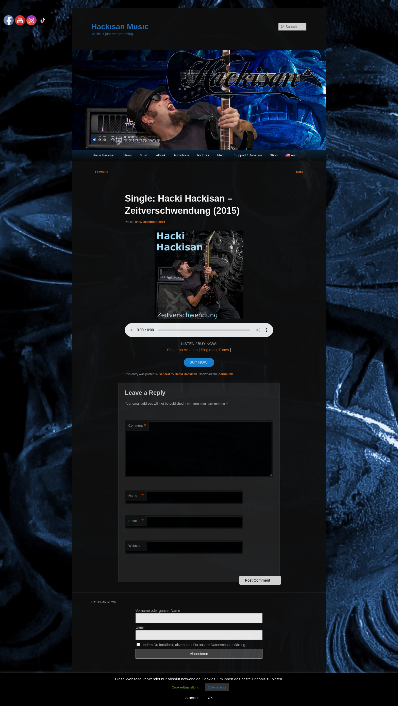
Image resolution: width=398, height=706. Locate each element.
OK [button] (210, 698)
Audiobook (181, 155)
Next (301, 172)
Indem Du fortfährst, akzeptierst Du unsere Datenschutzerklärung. (191, 645)
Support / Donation (248, 155)
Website (134, 546)
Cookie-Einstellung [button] (185, 687)
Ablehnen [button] (192, 698)
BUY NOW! (199, 362)
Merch (221, 155)
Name (136, 496)
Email (136, 521)
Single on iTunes (215, 350)
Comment (137, 426)
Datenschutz (217, 687)
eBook (161, 155)
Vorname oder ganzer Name (158, 611)
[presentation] (159, 565)
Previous (99, 172)
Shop (273, 155)
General (164, 374)
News (127, 155)
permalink (226, 374)
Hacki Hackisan (104, 155)
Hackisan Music (119, 26)
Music (144, 155)
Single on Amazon (182, 350)
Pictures (203, 155)
